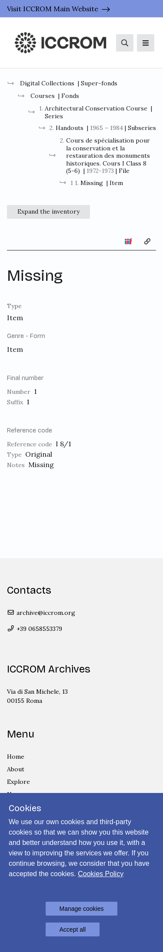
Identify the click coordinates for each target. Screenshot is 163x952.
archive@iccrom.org (41, 613)
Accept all (73, 929)
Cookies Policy (100, 873)
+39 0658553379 (34, 629)
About (15, 769)
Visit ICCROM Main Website (52, 8)
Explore (18, 782)
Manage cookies (82, 908)
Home (15, 756)
